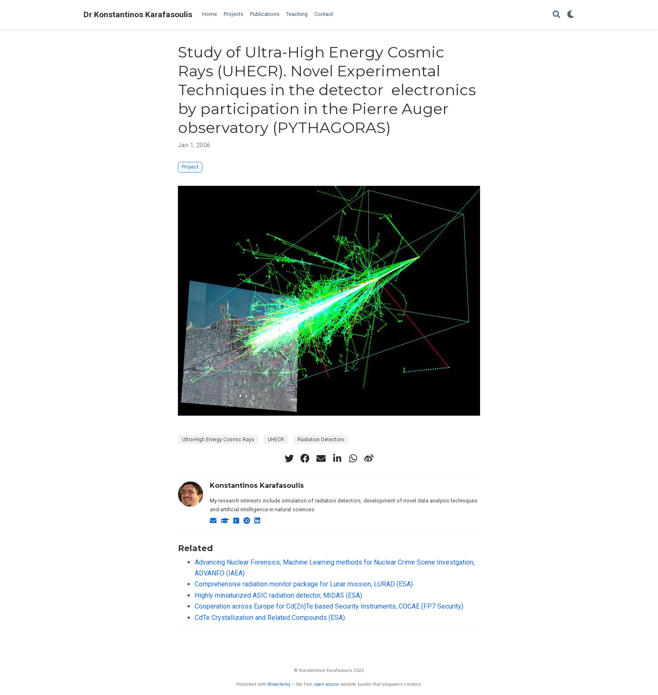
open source (326, 684)
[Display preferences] (570, 15)
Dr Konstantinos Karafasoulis (138, 14)
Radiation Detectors (321, 440)
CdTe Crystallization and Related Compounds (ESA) (270, 618)
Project (190, 167)
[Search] (556, 15)
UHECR (276, 440)
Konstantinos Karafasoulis (257, 485)
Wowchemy (278, 684)
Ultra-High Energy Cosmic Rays (218, 440)
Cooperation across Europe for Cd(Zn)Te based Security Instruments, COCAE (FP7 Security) (329, 606)
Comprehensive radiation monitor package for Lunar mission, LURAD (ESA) (304, 584)
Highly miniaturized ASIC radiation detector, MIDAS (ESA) (278, 595)
